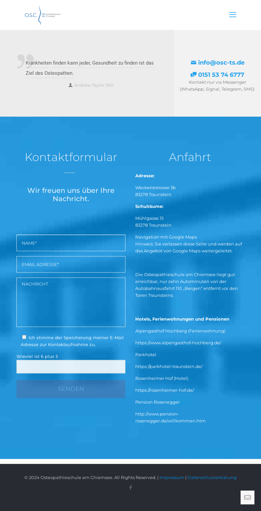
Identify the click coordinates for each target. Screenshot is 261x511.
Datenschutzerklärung (212, 477)
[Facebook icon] (130, 487)
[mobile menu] (232, 14)
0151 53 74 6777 (217, 74)
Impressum (172, 477)
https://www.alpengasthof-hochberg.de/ (178, 342)
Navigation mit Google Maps (166, 237)
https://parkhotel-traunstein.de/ (168, 366)
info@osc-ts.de (218, 62)
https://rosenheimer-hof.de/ (164, 390)
